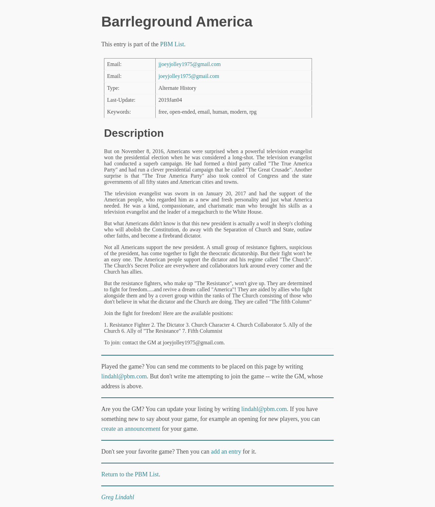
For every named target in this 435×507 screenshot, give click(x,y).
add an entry (226, 451)
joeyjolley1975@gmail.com (188, 76)
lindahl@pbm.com (124, 376)
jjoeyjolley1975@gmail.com (189, 64)
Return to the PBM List (130, 474)
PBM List (172, 44)
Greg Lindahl (117, 497)
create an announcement (130, 428)
